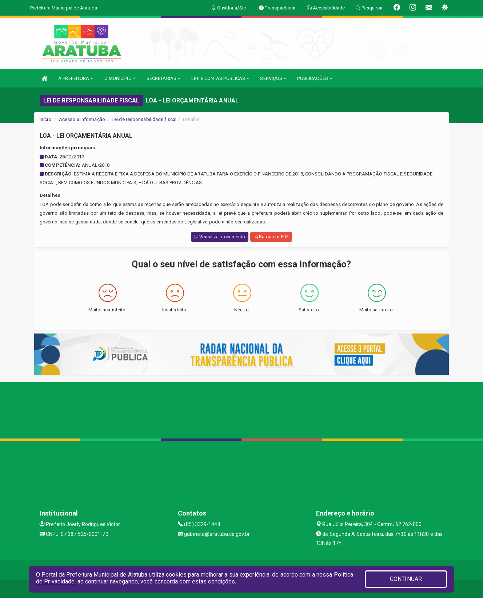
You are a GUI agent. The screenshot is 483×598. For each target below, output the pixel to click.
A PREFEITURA (75, 78)
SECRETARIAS (163, 78)
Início (45, 119)
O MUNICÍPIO (120, 78)
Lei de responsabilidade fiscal (144, 119)
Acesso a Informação (82, 119)
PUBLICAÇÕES (314, 78)
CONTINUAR (406, 578)
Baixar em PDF (271, 236)
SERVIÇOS (273, 78)
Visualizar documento (220, 236)
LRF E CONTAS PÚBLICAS (220, 78)
